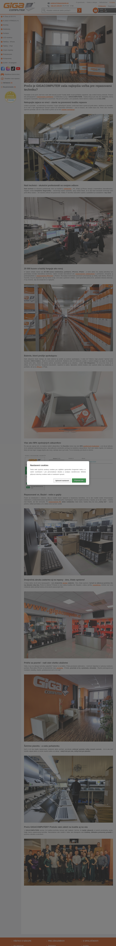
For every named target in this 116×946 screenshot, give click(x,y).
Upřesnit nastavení (62, 480)
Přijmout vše (78, 480)
